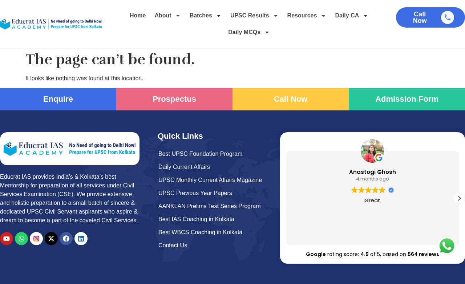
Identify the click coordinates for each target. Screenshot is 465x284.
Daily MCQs (249, 32)
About (167, 15)
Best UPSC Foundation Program (200, 154)
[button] (459, 198)
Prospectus (174, 99)
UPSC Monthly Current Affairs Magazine (210, 180)
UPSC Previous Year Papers (195, 193)
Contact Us (172, 245)
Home (138, 15)
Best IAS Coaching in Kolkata (196, 219)
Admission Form (406, 99)
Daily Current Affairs (184, 167)
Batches (206, 15)
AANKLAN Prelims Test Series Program (209, 206)
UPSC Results (254, 15)
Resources (307, 15)
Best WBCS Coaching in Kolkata (200, 232)
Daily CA (351, 15)
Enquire (58, 99)
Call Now (291, 99)
